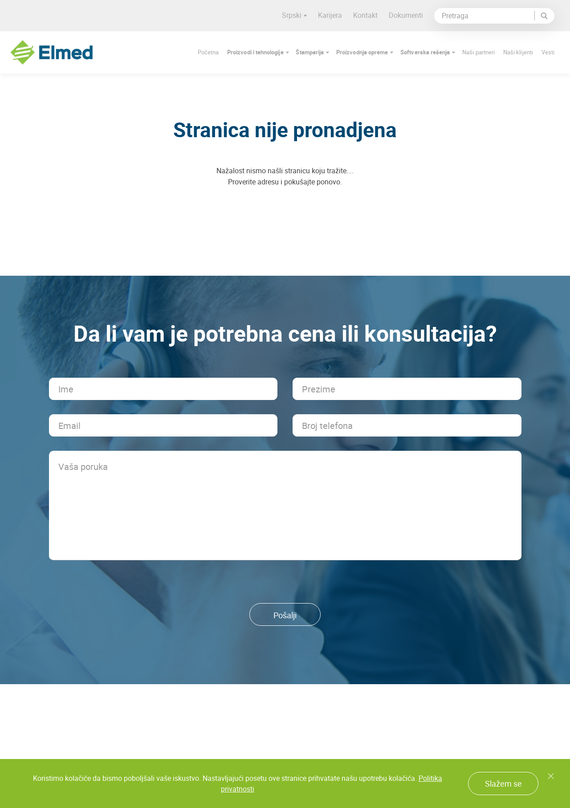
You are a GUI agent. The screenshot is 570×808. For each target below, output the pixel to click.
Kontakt (369, 15)
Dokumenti (409, 15)
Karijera (334, 15)
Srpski (297, 15)
